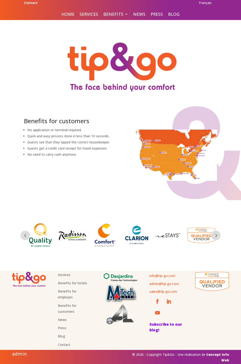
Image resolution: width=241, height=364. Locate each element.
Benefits (113, 14)
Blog (174, 14)
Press (157, 14)
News (139, 14)
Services (89, 14)
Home (67, 14)
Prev (25, 235)
